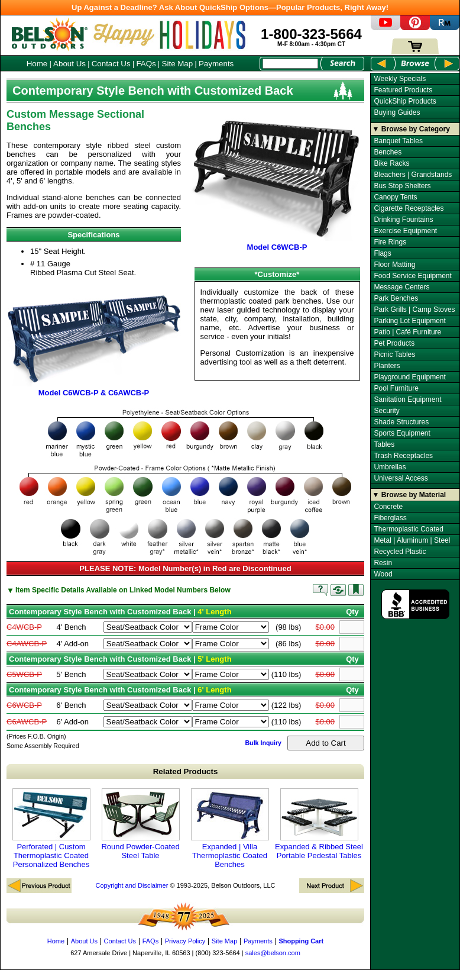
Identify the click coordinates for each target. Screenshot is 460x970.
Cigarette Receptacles (408, 208)
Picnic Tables (394, 354)
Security (386, 411)
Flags (382, 253)
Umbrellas (390, 467)
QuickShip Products (405, 101)
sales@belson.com (272, 952)
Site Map (177, 63)
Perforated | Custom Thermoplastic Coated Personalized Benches (51, 828)
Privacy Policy (185, 941)
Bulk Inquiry (263, 742)
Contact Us (111, 63)
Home (37, 63)
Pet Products (394, 343)
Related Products (185, 771)
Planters (387, 366)
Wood (383, 574)
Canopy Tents (395, 197)
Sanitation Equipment (407, 399)
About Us (69, 63)
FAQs (146, 63)
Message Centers (401, 287)
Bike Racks (391, 163)
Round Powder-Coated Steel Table (140, 824)
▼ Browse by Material (409, 495)
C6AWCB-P (27, 721)
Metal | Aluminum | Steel (412, 540)
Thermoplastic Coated (408, 529)
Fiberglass (390, 518)
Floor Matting (394, 264)
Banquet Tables (398, 141)
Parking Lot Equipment (409, 321)
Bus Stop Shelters (402, 186)
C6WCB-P (24, 705)
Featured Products (403, 90)
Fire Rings (390, 242)
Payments (216, 63)
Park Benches (396, 298)
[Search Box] (290, 64)
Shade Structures (401, 422)
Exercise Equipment (405, 231)
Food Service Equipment (412, 276)
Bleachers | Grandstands (413, 174)
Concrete (388, 506)
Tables (384, 444)
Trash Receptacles (403, 456)
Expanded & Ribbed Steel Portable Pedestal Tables (319, 824)
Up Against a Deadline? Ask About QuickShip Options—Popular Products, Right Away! (230, 7)
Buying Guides (397, 112)
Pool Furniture (396, 388)
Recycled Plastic (400, 551)
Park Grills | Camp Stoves (414, 309)
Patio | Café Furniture (407, 332)
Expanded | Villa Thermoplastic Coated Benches (230, 828)
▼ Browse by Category (411, 129)
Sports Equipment (402, 433)
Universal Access (400, 478)
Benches (387, 152)
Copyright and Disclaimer (131, 885)
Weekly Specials (400, 79)
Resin (383, 563)
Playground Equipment (409, 377)
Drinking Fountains (403, 219)
